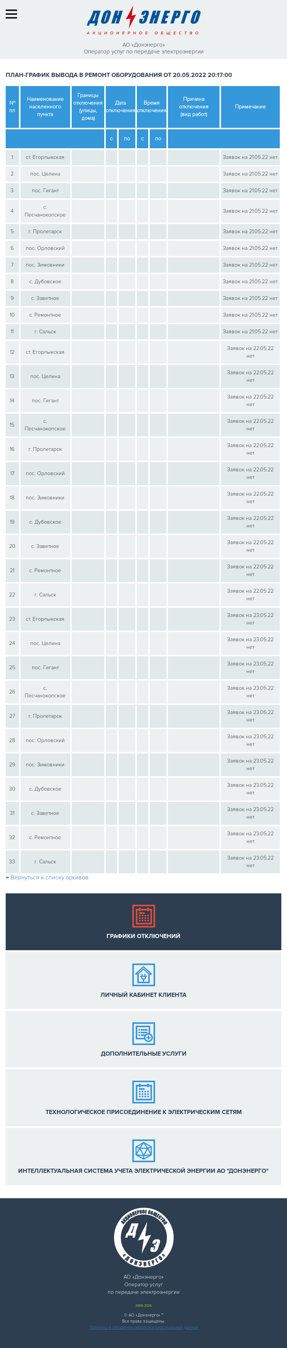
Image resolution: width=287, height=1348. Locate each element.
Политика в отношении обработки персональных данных (143, 1327)
